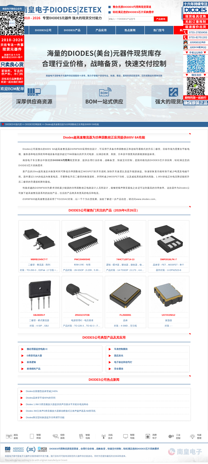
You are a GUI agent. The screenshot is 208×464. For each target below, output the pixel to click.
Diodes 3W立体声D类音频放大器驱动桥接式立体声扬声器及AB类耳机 (61, 411)
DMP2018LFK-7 (168, 259)
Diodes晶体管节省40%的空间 (41, 397)
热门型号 (159, 30)
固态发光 (118, 355)
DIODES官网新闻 (33, 124)
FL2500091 (125, 315)
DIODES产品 (72, 30)
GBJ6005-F (39, 315)
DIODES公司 (43, 30)
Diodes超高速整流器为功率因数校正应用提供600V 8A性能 (72, 124)
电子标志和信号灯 (123, 362)
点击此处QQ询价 (198, 42)
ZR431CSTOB (82, 315)
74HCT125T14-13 (125, 259)
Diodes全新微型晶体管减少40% (42, 391)
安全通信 (118, 368)
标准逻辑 (31, 362)
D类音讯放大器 (34, 355)
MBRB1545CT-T (39, 259)
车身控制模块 (121, 349)
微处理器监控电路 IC (37, 349)
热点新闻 (130, 30)
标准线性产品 (33, 368)
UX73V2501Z (168, 315)
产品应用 (101, 30)
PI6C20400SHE (82, 259)
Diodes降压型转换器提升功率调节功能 (45, 417)
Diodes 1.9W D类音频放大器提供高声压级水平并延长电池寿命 (57, 404)
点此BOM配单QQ (198, 47)
